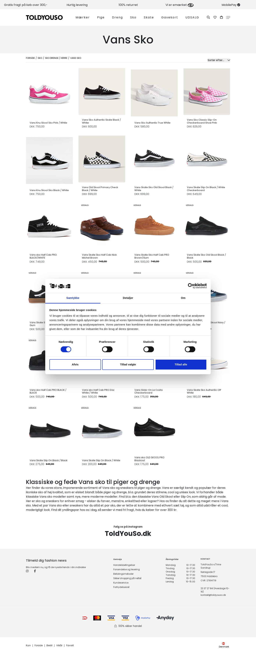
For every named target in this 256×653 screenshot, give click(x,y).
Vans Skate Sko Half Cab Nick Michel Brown (99, 256)
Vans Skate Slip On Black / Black (48, 460)
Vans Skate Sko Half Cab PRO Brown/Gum (151, 256)
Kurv (28, 645)
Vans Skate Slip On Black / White (101, 460)
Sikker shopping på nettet (127, 578)
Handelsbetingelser (124, 565)
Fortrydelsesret (121, 587)
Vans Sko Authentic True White (152, 122)
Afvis (75, 364)
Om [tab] (183, 298)
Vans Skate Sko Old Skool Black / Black (206, 256)
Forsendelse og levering (126, 569)
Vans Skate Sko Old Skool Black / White (153, 189)
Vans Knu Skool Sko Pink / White (48, 122)
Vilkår (59, 645)
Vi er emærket (180, 5)
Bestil (49, 645)
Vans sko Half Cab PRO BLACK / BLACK (48, 391)
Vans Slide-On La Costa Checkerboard (148, 391)
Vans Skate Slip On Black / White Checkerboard (206, 189)
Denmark (224, 645)
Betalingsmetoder (123, 573)
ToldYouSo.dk (128, 533)
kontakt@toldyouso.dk (213, 595)
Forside (30, 58)
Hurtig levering (77, 5)
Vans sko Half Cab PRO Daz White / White (98, 391)
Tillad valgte (128, 364)
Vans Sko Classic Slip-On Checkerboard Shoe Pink (202, 121)
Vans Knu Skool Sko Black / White (49, 190)
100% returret (128, 5)
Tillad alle (181, 364)
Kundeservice (120, 582)
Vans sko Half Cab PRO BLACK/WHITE (43, 256)
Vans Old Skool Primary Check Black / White (100, 189)
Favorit (70, 645)
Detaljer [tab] (128, 298)
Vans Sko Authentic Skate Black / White (101, 121)
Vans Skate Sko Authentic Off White (204, 391)
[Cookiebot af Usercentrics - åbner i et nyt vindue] (191, 286)
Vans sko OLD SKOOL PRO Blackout (149, 459)
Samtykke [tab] (72, 298)
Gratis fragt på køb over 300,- (25, 5)
